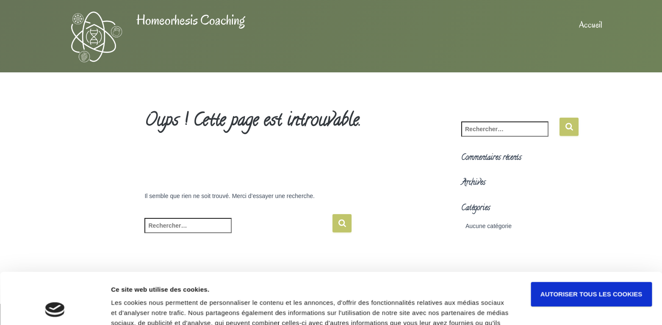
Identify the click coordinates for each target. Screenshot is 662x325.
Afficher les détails (139, 308)
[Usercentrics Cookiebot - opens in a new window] (55, 308)
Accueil (590, 24)
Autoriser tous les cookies (591, 246)
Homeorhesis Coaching (190, 20)
